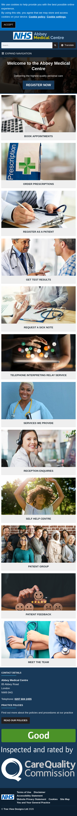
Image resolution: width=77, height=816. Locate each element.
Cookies (53, 799)
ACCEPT (8, 24)
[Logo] (38, 36)
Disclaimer (39, 792)
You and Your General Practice (33, 802)
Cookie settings (56, 16)
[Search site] (55, 45)
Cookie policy (37, 16)
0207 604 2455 (23, 699)
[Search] (26, 45)
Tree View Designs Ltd (16, 809)
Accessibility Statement (30, 795)
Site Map (65, 799)
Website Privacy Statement (31, 799)
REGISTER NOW (38, 85)
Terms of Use (24, 792)
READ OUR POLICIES (15, 720)
